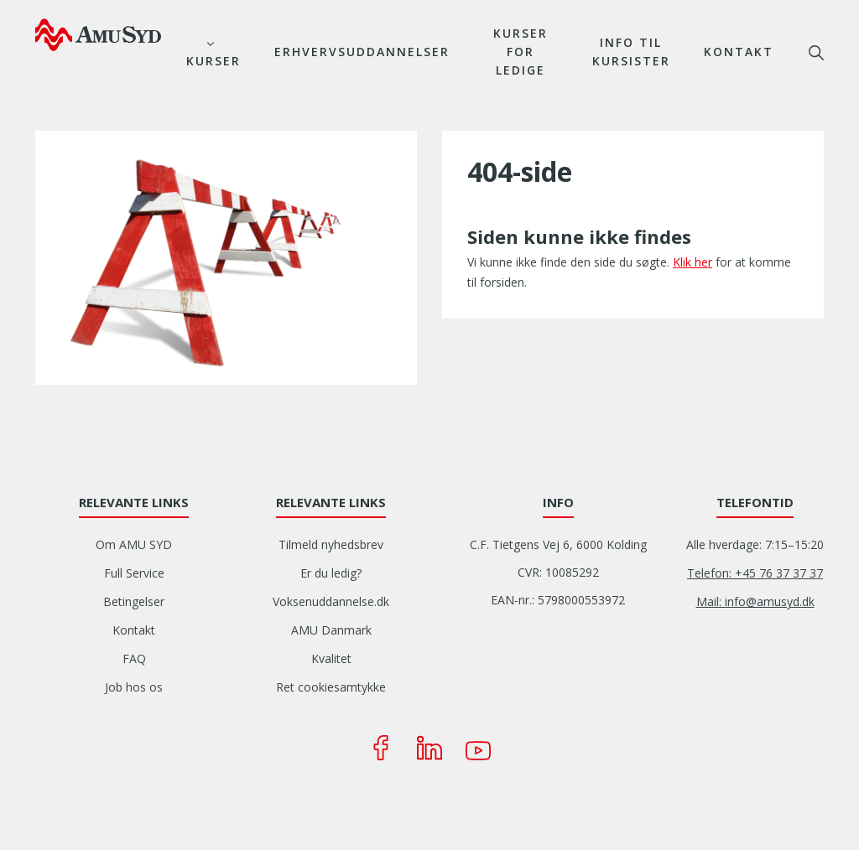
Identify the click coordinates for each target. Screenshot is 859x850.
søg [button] (816, 52)
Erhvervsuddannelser (362, 52)
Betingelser (133, 601)
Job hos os (134, 687)
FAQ (134, 658)
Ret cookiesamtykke (331, 687)
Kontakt (738, 52)
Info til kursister (631, 51)
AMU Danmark (331, 630)
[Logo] (98, 34)
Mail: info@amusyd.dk (755, 601)
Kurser (213, 61)
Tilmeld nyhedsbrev (331, 544)
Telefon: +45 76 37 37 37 (755, 573)
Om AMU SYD (134, 544)
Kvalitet (331, 658)
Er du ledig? (331, 573)
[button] (226, 256)
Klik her (692, 262)
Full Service (134, 573)
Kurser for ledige (520, 51)
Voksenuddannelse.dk (331, 601)
